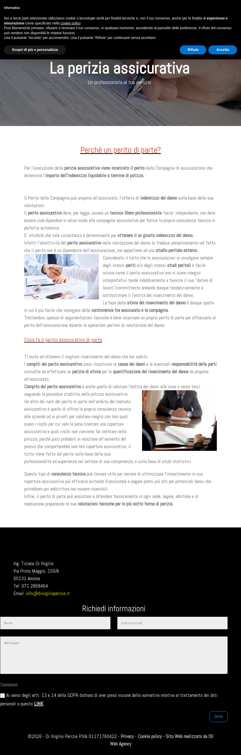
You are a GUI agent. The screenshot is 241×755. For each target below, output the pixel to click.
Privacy (127, 736)
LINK (38, 703)
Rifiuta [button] (193, 50)
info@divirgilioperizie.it (48, 593)
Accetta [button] (222, 50)
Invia (218, 716)
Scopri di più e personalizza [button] (35, 50)
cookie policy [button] (70, 23)
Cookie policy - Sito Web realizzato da (172, 736)
